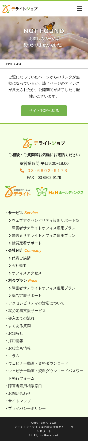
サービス (23, 213)
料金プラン (22, 281)
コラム (13, 356)
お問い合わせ (19, 393)
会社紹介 (25, 250)
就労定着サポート (27, 243)
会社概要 (19, 266)
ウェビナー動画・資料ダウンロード (38, 363)
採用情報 (15, 341)
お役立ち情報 (19, 348)
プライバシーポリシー (27, 408)
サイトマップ (19, 401)
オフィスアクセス (27, 273)
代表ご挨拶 (21, 258)
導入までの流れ (21, 318)
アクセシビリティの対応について (36, 303)
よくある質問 (19, 326)
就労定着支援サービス (27, 311)
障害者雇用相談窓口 (25, 386)
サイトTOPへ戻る (44, 111)
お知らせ (15, 333)
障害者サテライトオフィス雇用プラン (44, 235)
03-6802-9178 (44, 170)
